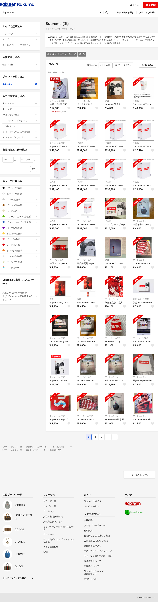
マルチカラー (19, 267)
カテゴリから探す (125, 12)
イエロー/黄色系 (19, 233)
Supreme (19, 84)
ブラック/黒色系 (19, 188)
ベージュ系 (19, 210)
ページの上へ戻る (139, 475)
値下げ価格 (19, 64)
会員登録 (151, 5)
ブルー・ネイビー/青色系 (19, 222)
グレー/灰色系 (19, 199)
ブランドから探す (147, 12)
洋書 (107, 101)
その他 (136, 101)
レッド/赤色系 (19, 245)
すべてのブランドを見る (14, 578)
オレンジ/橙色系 (19, 250)
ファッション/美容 (57, 101)
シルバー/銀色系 (19, 256)
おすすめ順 (105, 65)
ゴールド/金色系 (19, 262)
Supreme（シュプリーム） (61, 54)
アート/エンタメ (84, 101)
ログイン (135, 5)
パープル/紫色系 (19, 228)
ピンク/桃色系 (19, 239)
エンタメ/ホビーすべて (21, 120)
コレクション (21, 126)
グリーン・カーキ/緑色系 (19, 216)
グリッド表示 (123, 65)
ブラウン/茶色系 (19, 205)
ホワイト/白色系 (19, 194)
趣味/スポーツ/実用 (141, 299)
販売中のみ (90, 65)
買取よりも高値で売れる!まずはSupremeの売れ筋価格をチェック (19, 296)
